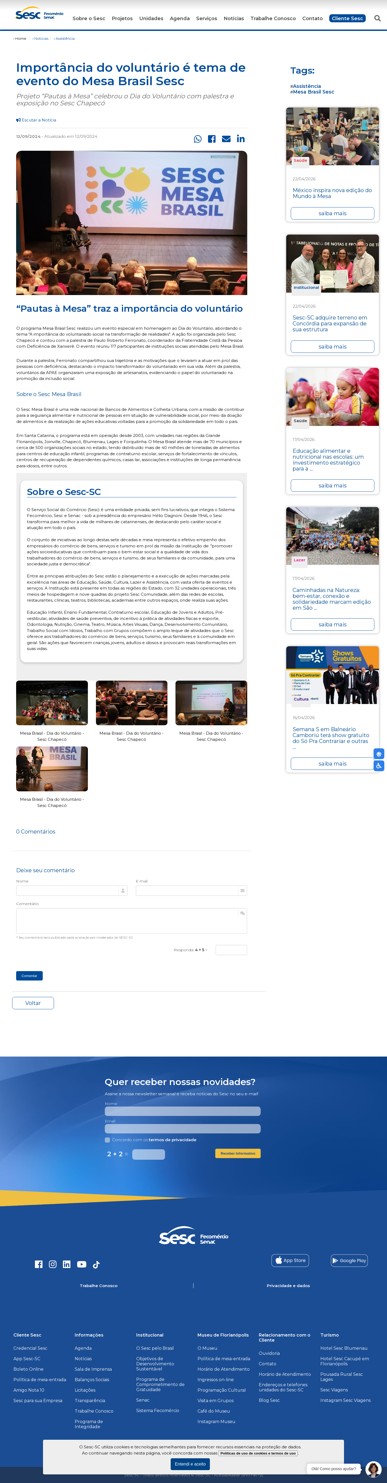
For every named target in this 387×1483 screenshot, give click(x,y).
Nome (22, 881)
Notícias (234, 18)
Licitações (85, 1390)
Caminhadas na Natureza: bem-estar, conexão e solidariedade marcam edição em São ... (332, 599)
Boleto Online (28, 1369)
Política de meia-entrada (39, 1379)
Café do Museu (214, 1411)
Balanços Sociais (92, 1379)
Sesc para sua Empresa (37, 1400)
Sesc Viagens (334, 1389)
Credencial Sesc (30, 1348)
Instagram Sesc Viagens (345, 1400)
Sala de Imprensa (93, 1369)
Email (110, 1121)
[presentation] (57, 955)
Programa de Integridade (89, 1424)
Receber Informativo (238, 1153)
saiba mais (333, 213)
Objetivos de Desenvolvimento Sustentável (155, 1363)
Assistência (65, 38)
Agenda (180, 18)
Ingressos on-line (216, 1379)
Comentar (29, 976)
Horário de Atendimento (224, 1369)
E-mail (142, 881)
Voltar (33, 1003)
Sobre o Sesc (89, 18)
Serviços (206, 18)
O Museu (207, 1348)
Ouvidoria (269, 1353)
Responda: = (190, 949)
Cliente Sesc (347, 18)
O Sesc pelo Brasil (155, 1348)
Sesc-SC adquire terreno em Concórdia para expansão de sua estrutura (330, 323)
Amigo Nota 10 (28, 1390)
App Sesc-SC (26, 1358)
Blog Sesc (269, 1400)
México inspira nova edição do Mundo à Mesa (332, 193)
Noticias (41, 38)
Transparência (90, 1400)
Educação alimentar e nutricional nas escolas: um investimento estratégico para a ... (328, 460)
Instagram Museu (216, 1421)
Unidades (151, 18)
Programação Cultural (222, 1390)
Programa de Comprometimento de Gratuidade (160, 1384)
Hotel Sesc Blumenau (344, 1348)
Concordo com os (150, 1139)
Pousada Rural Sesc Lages (341, 1377)
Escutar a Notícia (36, 120)
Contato (312, 18)
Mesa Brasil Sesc (313, 92)
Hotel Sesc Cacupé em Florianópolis (344, 1361)
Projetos (122, 18)
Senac (142, 1400)
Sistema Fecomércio (157, 1410)
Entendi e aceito (190, 1464)
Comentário (27, 903)
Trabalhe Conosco (273, 18)
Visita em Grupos (216, 1400)
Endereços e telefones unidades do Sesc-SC (283, 1387)
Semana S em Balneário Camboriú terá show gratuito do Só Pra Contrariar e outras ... (331, 738)
